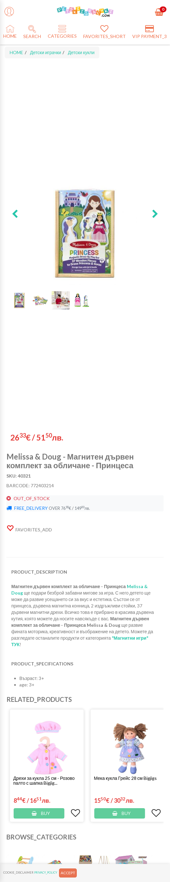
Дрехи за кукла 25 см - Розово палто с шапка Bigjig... (44, 780)
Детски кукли (81, 52)
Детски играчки (45, 52)
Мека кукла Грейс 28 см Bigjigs (125, 778)
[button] (15, 214)
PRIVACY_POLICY (45, 872)
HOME (16, 52)
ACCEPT (68, 872)
